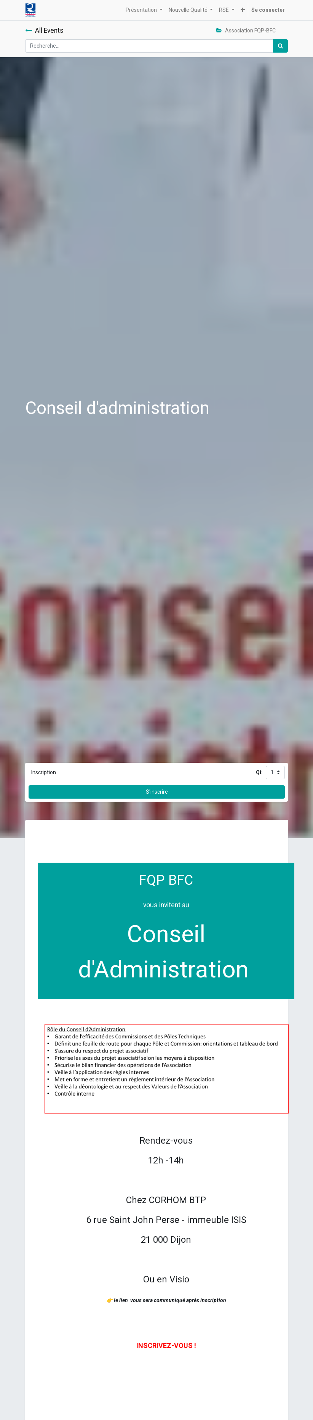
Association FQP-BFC (246, 30)
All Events (44, 30)
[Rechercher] (280, 46)
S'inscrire (157, 792)
